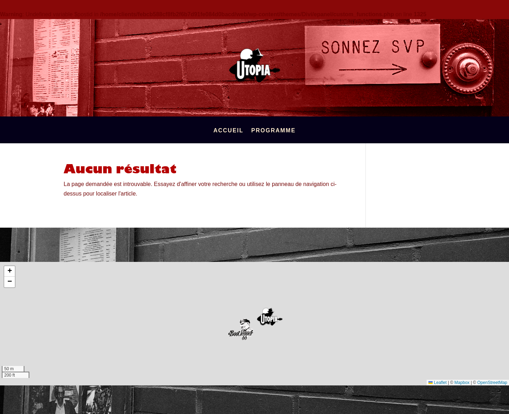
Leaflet (437, 382)
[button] (269, 317)
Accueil (228, 130)
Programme (273, 130)
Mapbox (462, 382)
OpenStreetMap (492, 382)
